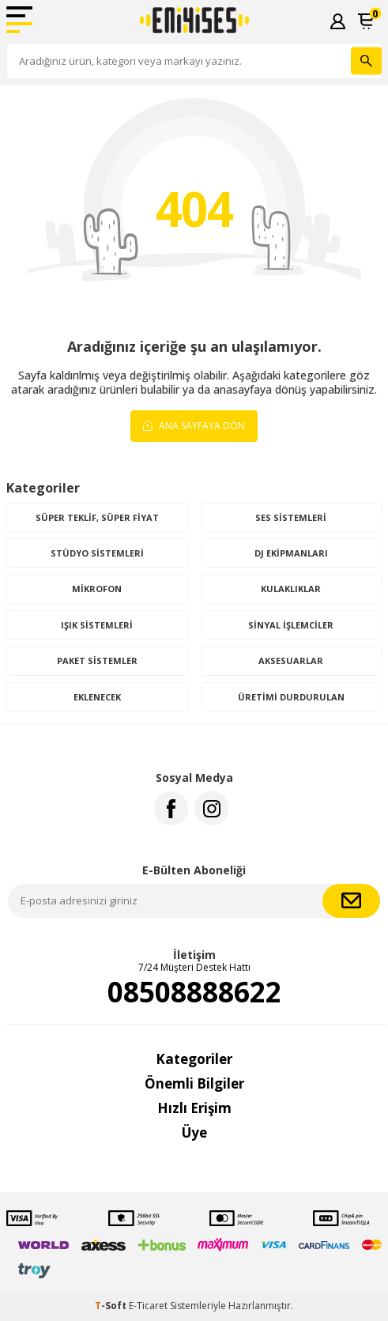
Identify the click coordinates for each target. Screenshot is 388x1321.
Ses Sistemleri (290, 517)
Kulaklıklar (291, 588)
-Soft (112, 1305)
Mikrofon (97, 588)
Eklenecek (97, 697)
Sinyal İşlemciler (290, 625)
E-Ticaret (148, 1305)
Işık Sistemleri (97, 625)
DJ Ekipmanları (291, 553)
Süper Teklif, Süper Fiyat (97, 517)
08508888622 (194, 992)
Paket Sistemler (97, 660)
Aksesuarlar (290, 660)
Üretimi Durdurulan (291, 697)
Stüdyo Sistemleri (97, 553)
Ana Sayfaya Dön (194, 424)
